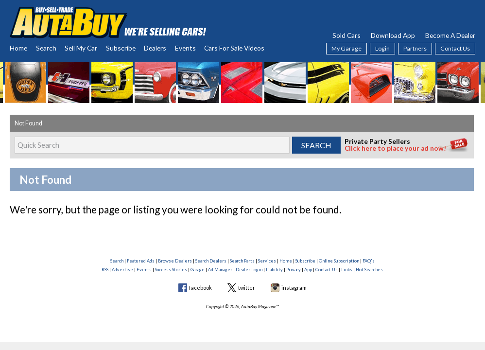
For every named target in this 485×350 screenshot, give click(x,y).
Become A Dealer (450, 35)
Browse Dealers (175, 260)
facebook (200, 287)
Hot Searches (369, 269)
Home (18, 48)
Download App (393, 35)
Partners (415, 48)
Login (382, 48)
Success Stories (171, 269)
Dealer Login (249, 269)
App (308, 269)
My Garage (346, 48)
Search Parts (242, 260)
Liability (274, 269)
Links (346, 269)
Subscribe (121, 48)
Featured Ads (141, 260)
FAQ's (369, 260)
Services (267, 260)
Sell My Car (81, 48)
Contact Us (455, 48)
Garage (198, 269)
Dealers (155, 48)
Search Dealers (210, 260)
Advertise (122, 269)
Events (185, 48)
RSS (105, 269)
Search (46, 48)
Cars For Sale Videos (234, 48)
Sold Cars (346, 35)
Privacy (293, 269)
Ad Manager (220, 269)
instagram (294, 287)
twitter (246, 287)
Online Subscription (339, 260)
